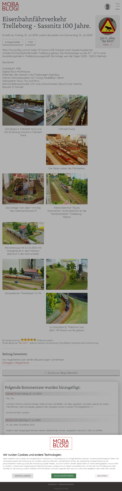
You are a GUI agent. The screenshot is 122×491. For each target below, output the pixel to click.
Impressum (52, 484)
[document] (61, 463)
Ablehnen (102, 476)
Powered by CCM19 (61, 489)
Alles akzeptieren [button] (63, 476)
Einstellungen (22, 476)
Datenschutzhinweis (66, 484)
